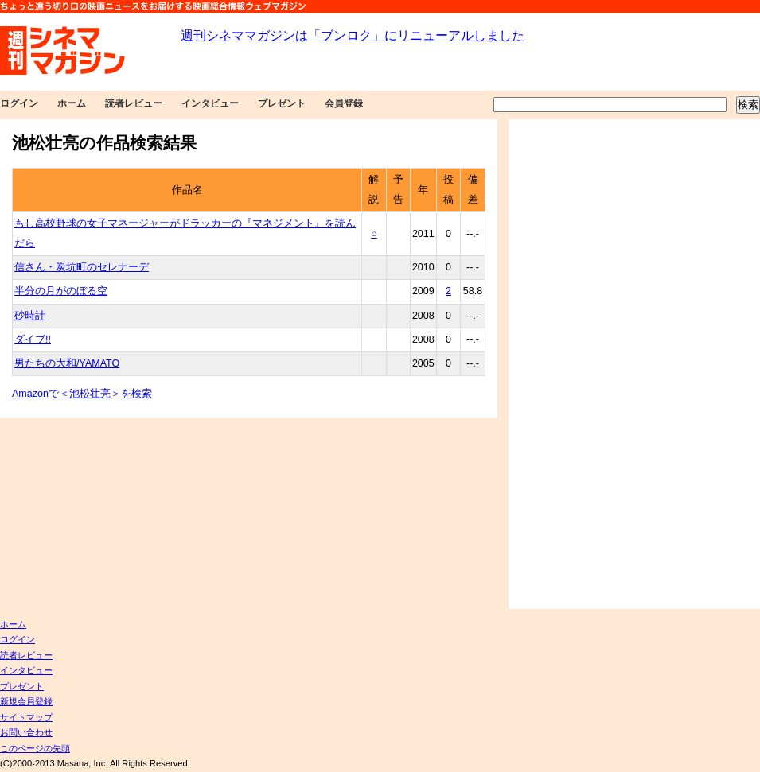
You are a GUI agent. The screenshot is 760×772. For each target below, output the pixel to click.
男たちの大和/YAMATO (66, 363)
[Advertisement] (563, 364)
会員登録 (344, 103)
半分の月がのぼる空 (60, 291)
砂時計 (29, 315)
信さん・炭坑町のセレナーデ (81, 267)
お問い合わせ (26, 732)
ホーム (71, 103)
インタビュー (210, 103)
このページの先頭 (35, 748)
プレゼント (282, 103)
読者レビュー (133, 103)
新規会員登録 (26, 701)
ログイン (19, 103)
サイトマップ (26, 717)
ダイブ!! (32, 339)
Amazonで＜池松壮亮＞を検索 (82, 393)
